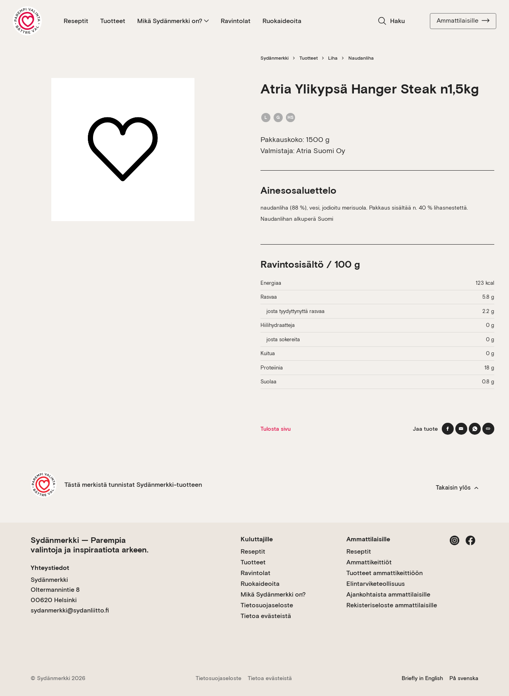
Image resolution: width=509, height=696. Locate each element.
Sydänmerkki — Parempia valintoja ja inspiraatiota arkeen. (89, 544)
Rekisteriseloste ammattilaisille (391, 605)
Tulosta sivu (275, 429)
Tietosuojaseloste (267, 605)
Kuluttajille (257, 539)
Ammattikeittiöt (369, 562)
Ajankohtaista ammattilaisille (388, 594)
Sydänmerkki (274, 58)
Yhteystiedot (50, 568)
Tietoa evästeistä (266, 616)
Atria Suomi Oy (320, 150)
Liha (333, 58)
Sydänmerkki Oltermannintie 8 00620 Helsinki (55, 590)
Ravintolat (236, 21)
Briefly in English (422, 678)
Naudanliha (361, 58)
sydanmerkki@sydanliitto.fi (70, 610)
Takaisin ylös (457, 487)
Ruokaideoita (281, 21)
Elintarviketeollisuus (375, 583)
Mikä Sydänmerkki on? (173, 21)
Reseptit (76, 21)
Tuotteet (112, 21)
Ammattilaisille (463, 20)
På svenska (463, 678)
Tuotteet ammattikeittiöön (384, 573)
